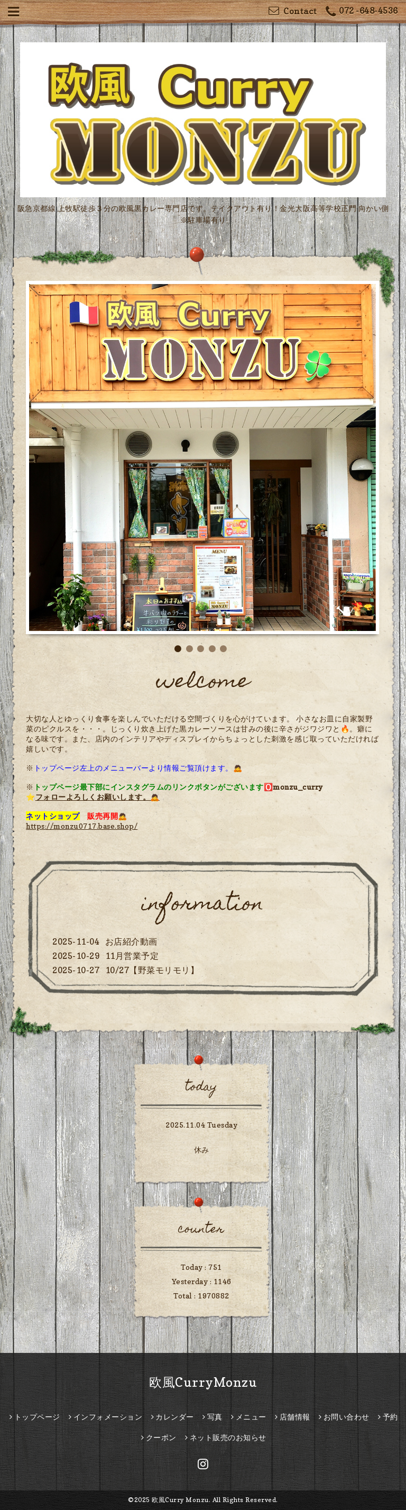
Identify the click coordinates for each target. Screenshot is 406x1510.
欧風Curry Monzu (180, 1500)
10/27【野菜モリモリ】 (152, 970)
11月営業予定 (132, 955)
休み (201, 1149)
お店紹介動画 (131, 941)
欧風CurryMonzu (203, 1382)
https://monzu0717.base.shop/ (81, 825)
